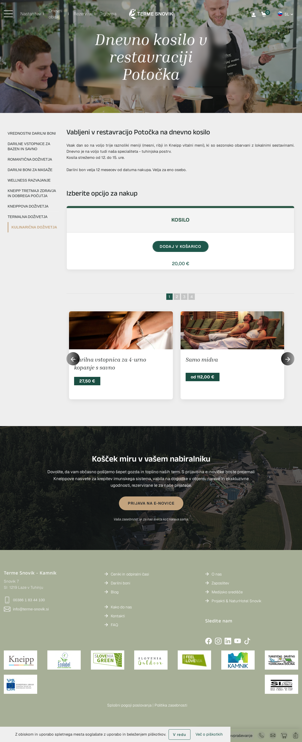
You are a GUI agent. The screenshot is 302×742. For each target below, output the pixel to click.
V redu (179, 734)
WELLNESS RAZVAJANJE (29, 180)
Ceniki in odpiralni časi (130, 574)
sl (286, 14)
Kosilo (180, 219)
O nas (217, 574)
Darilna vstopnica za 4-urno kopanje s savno (110, 363)
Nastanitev (30, 14)
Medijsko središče (227, 592)
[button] (287, 358)
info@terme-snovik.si (26, 609)
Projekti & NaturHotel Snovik (237, 600)
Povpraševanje (239, 735)
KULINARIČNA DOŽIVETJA (34, 227)
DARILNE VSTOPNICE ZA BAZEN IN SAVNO (29, 146)
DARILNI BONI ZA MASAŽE (30, 170)
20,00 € (180, 263)
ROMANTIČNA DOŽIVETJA (30, 159)
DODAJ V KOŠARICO (180, 246)
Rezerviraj (83, 14)
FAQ (114, 624)
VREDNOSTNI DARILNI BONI (32, 133)
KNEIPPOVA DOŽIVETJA (28, 206)
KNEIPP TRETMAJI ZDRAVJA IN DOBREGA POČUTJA (32, 193)
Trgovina (108, 14)
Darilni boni (120, 583)
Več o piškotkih (209, 734)
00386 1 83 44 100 (24, 600)
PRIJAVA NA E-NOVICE (151, 503)
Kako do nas (121, 607)
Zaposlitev (220, 583)
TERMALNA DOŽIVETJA (27, 217)
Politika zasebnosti (171, 705)
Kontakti (118, 615)
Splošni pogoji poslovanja (129, 705)
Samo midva (202, 359)
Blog (115, 592)
